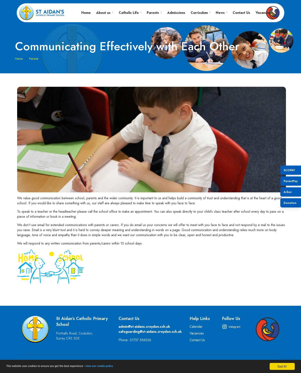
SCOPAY (289, 170)
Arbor (288, 192)
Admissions (176, 12)
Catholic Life (129, 12)
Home (86, 12)
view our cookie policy (117, 368)
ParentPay (291, 181)
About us (103, 12)
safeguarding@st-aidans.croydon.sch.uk (150, 331)
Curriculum (199, 12)
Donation (290, 203)
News (220, 12)
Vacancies (263, 12)
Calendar (196, 326)
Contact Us (241, 12)
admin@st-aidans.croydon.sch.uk (144, 326)
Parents (153, 12)
